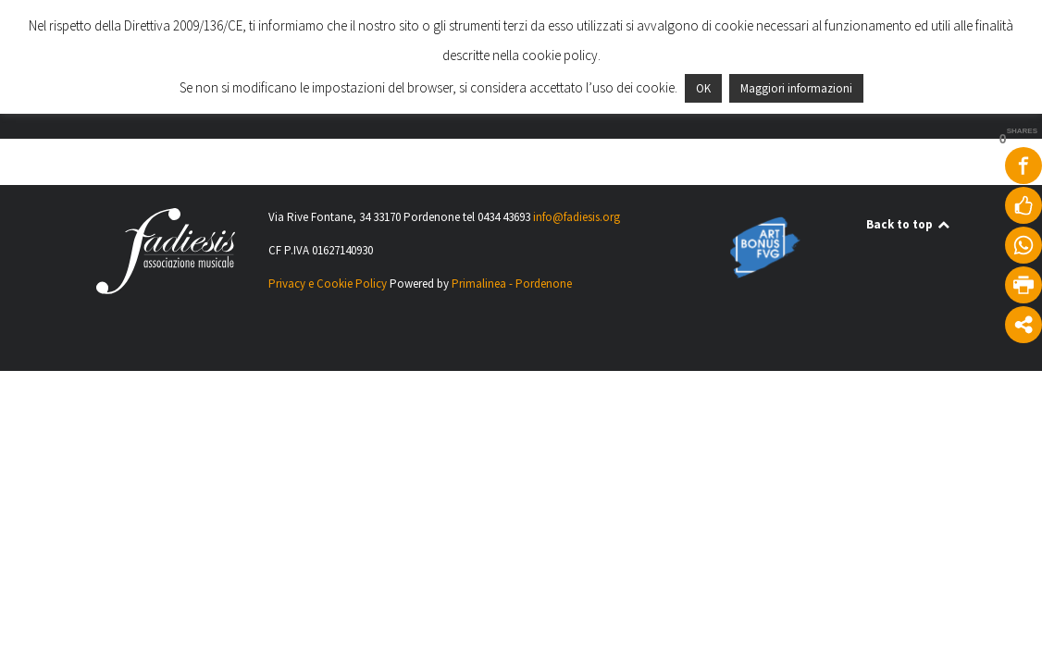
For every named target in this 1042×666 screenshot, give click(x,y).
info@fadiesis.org (576, 217)
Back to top (908, 224)
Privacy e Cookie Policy (327, 283)
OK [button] (703, 88)
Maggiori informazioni (796, 88)
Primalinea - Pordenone (512, 283)
